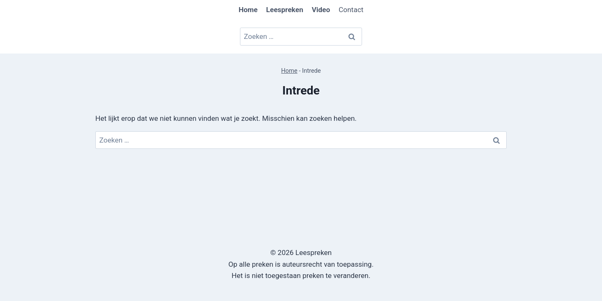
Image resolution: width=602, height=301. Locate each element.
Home (289, 70)
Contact (351, 9)
